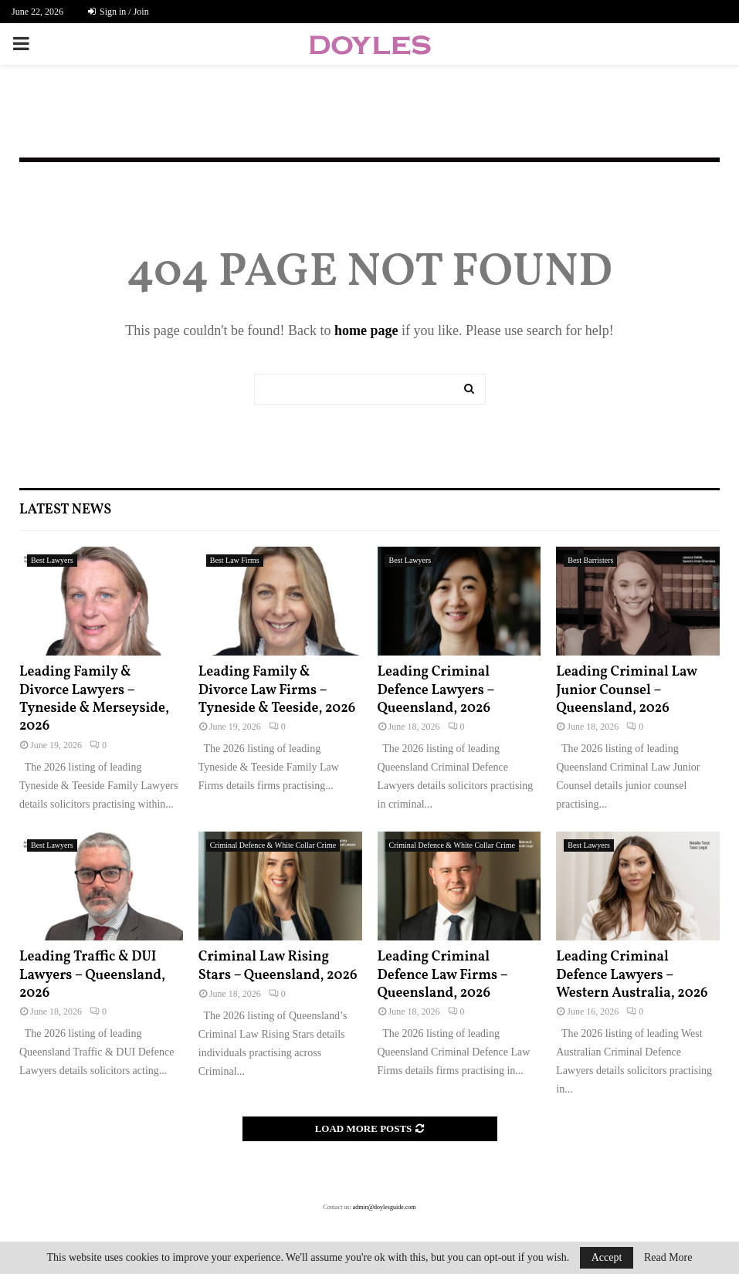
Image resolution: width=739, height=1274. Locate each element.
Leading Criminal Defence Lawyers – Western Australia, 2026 (631, 975)
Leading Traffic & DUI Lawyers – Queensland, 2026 (92, 975)
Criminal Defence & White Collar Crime (273, 845)
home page (366, 330)
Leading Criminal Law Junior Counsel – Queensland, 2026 (626, 690)
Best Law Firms (234, 560)
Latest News (65, 510)
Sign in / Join (118, 11)
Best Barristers (590, 560)
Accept (607, 1257)
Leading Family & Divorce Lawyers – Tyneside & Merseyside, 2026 (94, 699)
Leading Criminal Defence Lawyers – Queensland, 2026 (436, 690)
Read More (668, 1257)
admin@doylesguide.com (384, 1207)
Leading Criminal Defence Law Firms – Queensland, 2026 (443, 975)
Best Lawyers (52, 560)
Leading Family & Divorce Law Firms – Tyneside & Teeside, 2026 (277, 690)
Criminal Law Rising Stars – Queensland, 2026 (278, 965)
